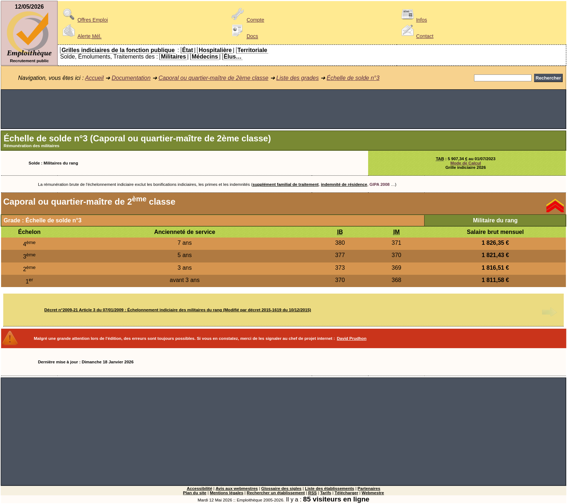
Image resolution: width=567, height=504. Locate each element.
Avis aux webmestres (237, 488)
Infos (413, 20)
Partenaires (369, 488)
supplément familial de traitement (285, 184)
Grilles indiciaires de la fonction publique (118, 50)
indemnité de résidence (344, 184)
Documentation (131, 78)
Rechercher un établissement (276, 493)
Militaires (173, 57)
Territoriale (252, 50)
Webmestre (373, 493)
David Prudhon (352, 338)
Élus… (233, 57)
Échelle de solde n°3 (353, 78)
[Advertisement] (283, 109)
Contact (416, 36)
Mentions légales (226, 493)
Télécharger (346, 493)
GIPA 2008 (380, 184)
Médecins (205, 57)
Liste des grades (297, 78)
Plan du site (194, 493)
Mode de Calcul (465, 163)
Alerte (80, 36)
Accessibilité (199, 488)
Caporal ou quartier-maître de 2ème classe (213, 78)
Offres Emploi (84, 20)
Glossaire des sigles (281, 488)
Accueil (94, 78)
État (187, 50)
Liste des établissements (329, 488)
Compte (246, 20)
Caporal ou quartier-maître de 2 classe (89, 201)
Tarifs (325, 493)
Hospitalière (215, 50)
